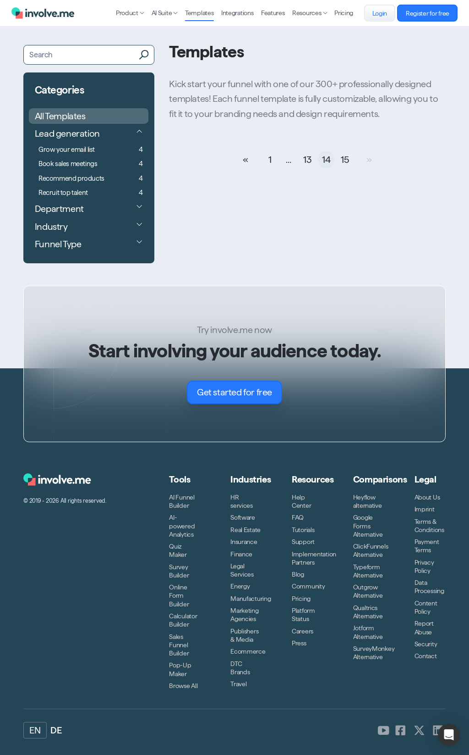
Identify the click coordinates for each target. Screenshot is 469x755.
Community (308, 586)
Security (425, 644)
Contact (425, 656)
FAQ (298, 517)
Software (242, 517)
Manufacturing (250, 598)
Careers (302, 631)
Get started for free (239, 392)
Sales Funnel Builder (179, 645)
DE (55, 730)
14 (326, 160)
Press (299, 643)
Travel (238, 684)
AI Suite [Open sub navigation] (165, 13)
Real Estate (245, 529)
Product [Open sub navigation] (130, 13)
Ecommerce (247, 651)
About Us (427, 497)
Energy (240, 586)
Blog (298, 574)
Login (383, 13)
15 (345, 160)
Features (273, 13)
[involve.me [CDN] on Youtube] (383, 730)
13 (307, 160)
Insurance (243, 541)
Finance (241, 554)
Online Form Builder (179, 595)
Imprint (424, 509)
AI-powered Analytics (182, 526)
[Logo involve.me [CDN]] (42, 13)
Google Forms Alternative (368, 526)
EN (34, 730)
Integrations (237, 13)
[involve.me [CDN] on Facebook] (400, 730)
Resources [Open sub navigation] (309, 13)
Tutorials (303, 529)
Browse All (183, 685)
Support (303, 541)
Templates (199, 13)
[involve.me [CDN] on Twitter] (419, 730)
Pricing (343, 13)
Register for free (432, 13)
